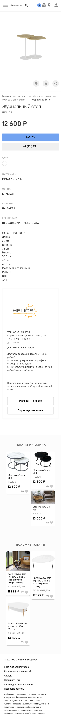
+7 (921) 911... (30, 146)
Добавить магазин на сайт (18, 671)
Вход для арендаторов (16, 667)
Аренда (8, 676)
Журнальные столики (13, 100)
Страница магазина (30, 410)
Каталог (22, 96)
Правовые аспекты (14, 689)
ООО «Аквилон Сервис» (24, 660)
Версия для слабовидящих (18, 684)
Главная (6, 96)
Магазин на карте (30, 401)
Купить (30, 137)
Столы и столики (42, 96)
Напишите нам (12, 680)
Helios (7, 112)
